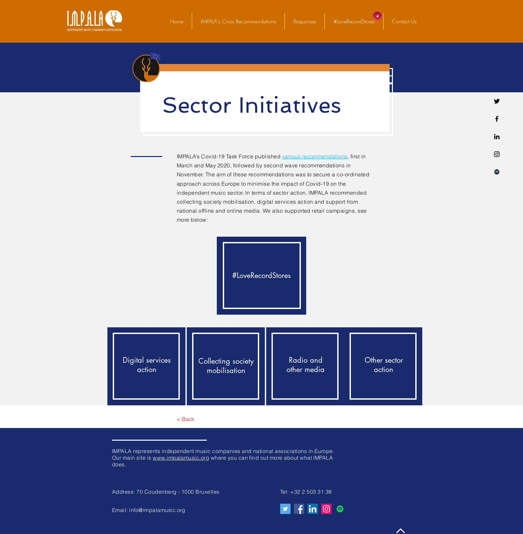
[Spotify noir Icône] (497, 172)
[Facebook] (497, 119)
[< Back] (185, 419)
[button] (305, 21)
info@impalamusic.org (157, 510)
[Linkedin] (497, 136)
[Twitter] (497, 101)
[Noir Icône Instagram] (497, 154)
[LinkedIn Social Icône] (313, 509)
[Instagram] (326, 509)
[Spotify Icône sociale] (340, 509)
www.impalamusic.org (181, 457)
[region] (261, 276)
